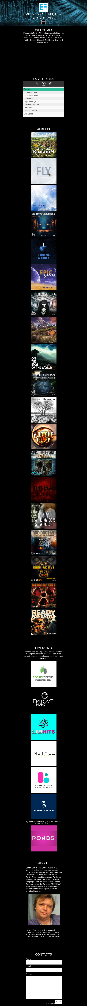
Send (58, 1002)
